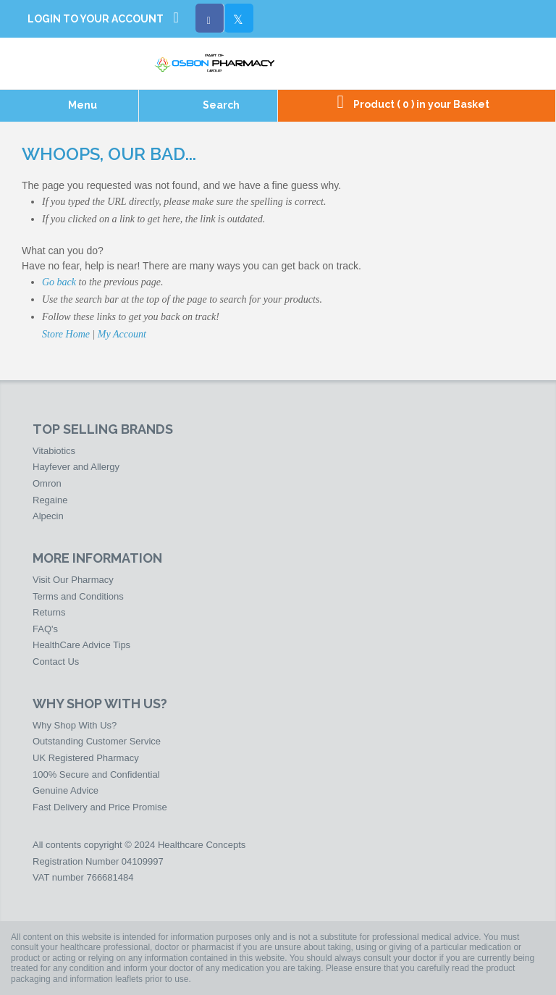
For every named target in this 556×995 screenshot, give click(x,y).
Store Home (66, 334)
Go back (59, 282)
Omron (47, 483)
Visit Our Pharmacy (73, 579)
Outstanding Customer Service (97, 741)
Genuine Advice (65, 790)
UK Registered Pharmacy (86, 757)
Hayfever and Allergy (76, 466)
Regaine (50, 500)
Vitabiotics (54, 450)
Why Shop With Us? (75, 725)
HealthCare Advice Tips (81, 644)
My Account (122, 334)
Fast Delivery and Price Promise (100, 807)
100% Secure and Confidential (96, 774)
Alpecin (48, 516)
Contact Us (56, 661)
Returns (49, 612)
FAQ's (45, 629)
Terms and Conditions (78, 596)
